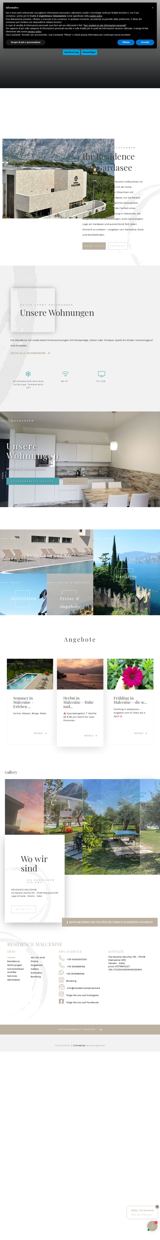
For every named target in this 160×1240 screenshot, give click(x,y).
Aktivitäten (13, 1008)
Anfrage (118, 246)
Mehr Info (94, 246)
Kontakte (36, 1001)
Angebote (37, 993)
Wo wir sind (38, 986)
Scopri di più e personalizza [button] (25, 42)
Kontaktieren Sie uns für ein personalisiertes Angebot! (110, 950)
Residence (13, 990)
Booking (36, 1005)
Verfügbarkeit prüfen (32, 481)
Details (75, 481)
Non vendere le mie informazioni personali (104, 25)
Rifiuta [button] (126, 42)
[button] (152, 7)
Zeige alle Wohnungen (30, 353)
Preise (34, 990)
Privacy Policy (62, 1074)
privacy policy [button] (34, 31)
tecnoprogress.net (95, 1074)
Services (12, 1004)
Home (11, 986)
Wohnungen (14, 993)
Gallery (35, 997)
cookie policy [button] (95, 16)
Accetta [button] (145, 42)
